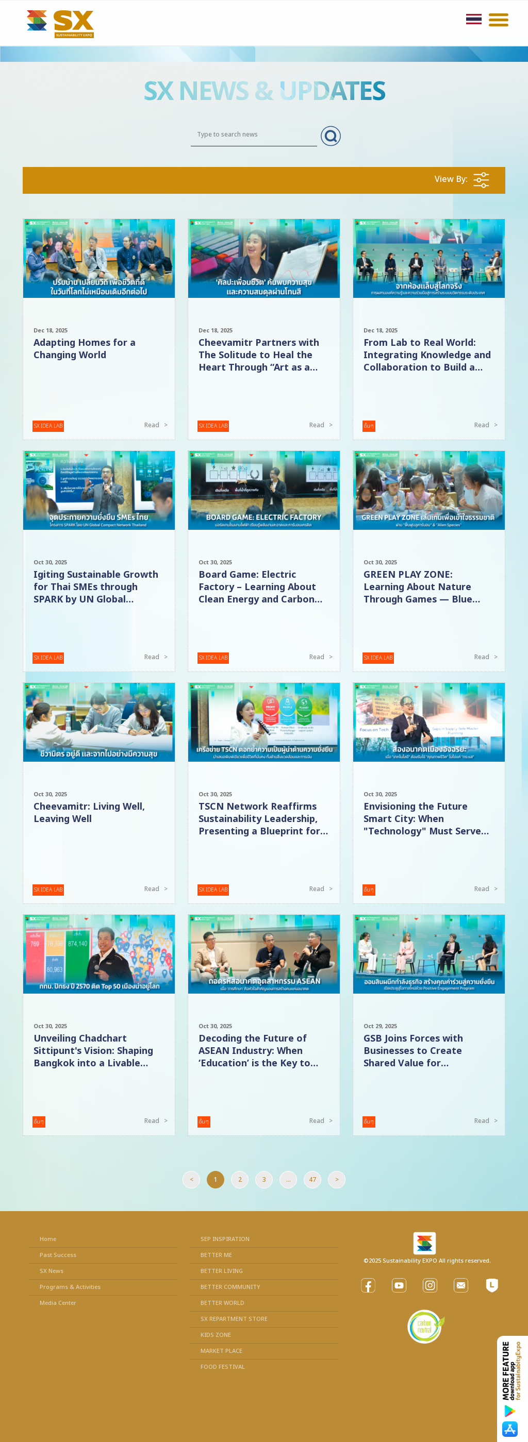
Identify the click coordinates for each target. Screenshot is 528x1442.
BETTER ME (216, 1255)
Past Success (58, 1255)
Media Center (58, 1303)
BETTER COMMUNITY (230, 1287)
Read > (157, 425)
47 (312, 1179)
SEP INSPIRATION (225, 1239)
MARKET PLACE (221, 1351)
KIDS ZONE (216, 1335)
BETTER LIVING (222, 1271)
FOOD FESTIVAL (223, 1367)
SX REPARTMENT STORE (234, 1319)
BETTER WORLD (222, 1303)
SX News (51, 1271)
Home (48, 1239)
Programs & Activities (70, 1287)
